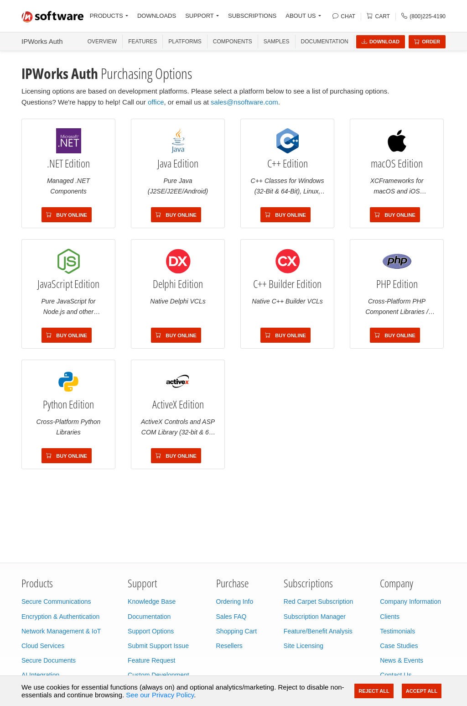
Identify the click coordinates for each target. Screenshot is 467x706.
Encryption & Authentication (60, 616)
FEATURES (142, 41)
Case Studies (399, 645)
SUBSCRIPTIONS (252, 15)
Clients (390, 616)
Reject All (373, 691)
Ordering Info (235, 601)
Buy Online (66, 215)
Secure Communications (56, 601)
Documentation (324, 41)
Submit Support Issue (158, 645)
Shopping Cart (236, 631)
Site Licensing (303, 645)
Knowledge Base (152, 601)
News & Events (401, 660)
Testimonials (397, 631)
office (156, 102)
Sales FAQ (231, 616)
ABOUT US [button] (300, 15)
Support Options (151, 631)
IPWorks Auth (42, 41)
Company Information (410, 601)
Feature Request (151, 660)
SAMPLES (277, 41)
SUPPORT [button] (199, 15)
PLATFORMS (184, 41)
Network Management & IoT (61, 631)
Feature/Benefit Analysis (318, 631)
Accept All (421, 691)
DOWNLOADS (156, 15)
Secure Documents (48, 660)
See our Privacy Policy (160, 695)
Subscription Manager (315, 616)
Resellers (229, 645)
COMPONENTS (232, 41)
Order (427, 41)
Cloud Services (42, 645)
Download (381, 41)
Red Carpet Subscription (318, 601)
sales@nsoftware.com (244, 102)
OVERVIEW (102, 41)
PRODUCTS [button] (106, 15)
